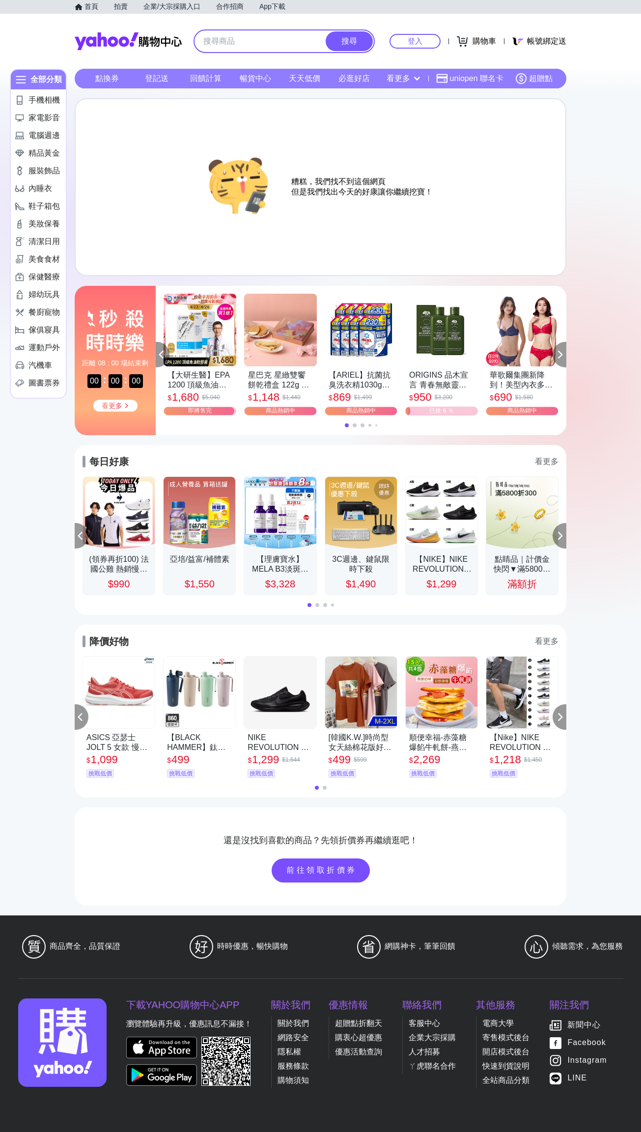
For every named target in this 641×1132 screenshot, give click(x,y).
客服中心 (424, 1023)
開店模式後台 (506, 1052)
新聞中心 (584, 1025)
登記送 (156, 78)
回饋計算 (206, 78)
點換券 (107, 78)
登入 (415, 41)
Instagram (587, 1060)
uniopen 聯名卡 (469, 78)
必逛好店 (354, 78)
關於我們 (293, 1023)
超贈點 (534, 78)
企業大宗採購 (432, 1037)
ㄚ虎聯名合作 (432, 1066)
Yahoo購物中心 (128, 41)
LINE (577, 1078)
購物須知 (293, 1080)
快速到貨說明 (506, 1066)
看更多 (403, 78)
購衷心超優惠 (358, 1037)
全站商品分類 (506, 1080)
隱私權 (289, 1052)
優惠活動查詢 (358, 1052)
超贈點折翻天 (358, 1023)
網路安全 (293, 1037)
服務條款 (293, 1066)
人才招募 (424, 1052)
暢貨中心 (255, 78)
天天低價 (304, 78)
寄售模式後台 (506, 1037)
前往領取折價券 (321, 870)
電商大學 (498, 1023)
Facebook (586, 1042)
